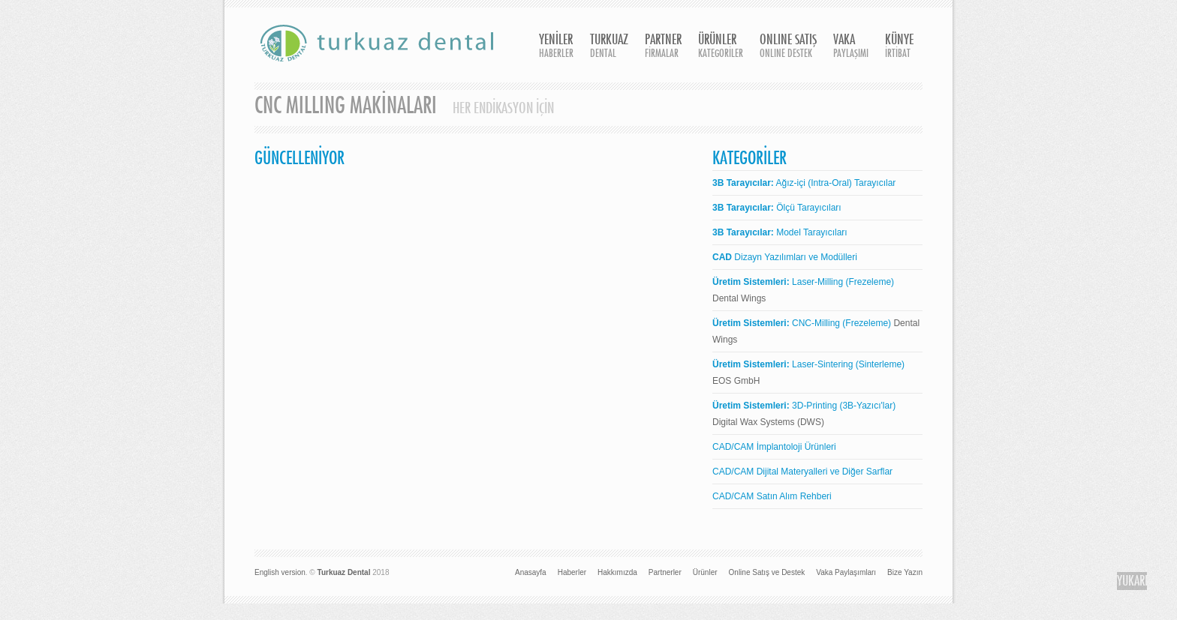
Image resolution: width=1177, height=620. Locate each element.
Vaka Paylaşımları (846, 572)
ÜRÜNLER (720, 47)
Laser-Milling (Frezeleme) (803, 282)
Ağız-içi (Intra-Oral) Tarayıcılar (804, 183)
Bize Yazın (905, 572)
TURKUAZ (609, 47)
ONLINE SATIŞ (788, 47)
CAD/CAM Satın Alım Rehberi (772, 496)
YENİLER (556, 47)
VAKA (850, 47)
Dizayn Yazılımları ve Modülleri (784, 257)
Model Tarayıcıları (779, 232)
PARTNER (663, 47)
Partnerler (665, 572)
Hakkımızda (617, 572)
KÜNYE (899, 47)
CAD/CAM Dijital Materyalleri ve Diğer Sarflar (802, 471)
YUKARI (1132, 581)
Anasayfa (530, 572)
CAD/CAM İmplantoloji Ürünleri (774, 447)
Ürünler (705, 572)
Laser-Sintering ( (785, 364)
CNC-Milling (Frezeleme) (801, 323)
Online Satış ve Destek (767, 572)
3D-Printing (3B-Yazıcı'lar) (804, 405)
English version (280, 572)
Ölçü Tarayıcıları (776, 207)
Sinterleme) (882, 364)
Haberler (572, 572)
